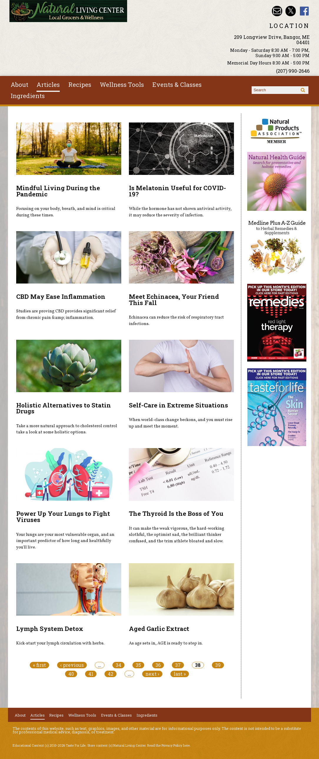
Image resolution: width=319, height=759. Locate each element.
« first (39, 665)
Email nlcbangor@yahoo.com (277, 11)
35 (138, 665)
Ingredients (28, 96)
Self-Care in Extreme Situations (178, 405)
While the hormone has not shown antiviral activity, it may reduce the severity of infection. (180, 212)
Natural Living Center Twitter (290, 11)
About (19, 84)
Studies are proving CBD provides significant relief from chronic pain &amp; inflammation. (66, 314)
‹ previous (72, 665)
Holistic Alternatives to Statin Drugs (63, 408)
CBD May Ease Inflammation (60, 296)
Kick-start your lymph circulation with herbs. (60, 643)
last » (180, 674)
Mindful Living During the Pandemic (58, 191)
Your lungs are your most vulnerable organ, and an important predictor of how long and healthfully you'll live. (65, 541)
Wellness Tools (122, 84)
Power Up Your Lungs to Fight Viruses (63, 516)
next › (152, 674)
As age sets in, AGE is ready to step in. (166, 643)
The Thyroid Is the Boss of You (176, 513)
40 (71, 674)
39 (218, 665)
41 (90, 674)
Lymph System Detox (49, 628)
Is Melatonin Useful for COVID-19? (177, 191)
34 (118, 665)
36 (158, 665)
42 (110, 674)
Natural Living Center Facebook (304, 11)
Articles (48, 84)
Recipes (79, 84)
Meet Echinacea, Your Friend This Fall (174, 299)
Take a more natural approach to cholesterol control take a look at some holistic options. (66, 429)
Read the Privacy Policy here (168, 745)
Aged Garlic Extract (159, 628)
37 (178, 665)
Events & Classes (177, 84)
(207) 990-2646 (293, 71)
